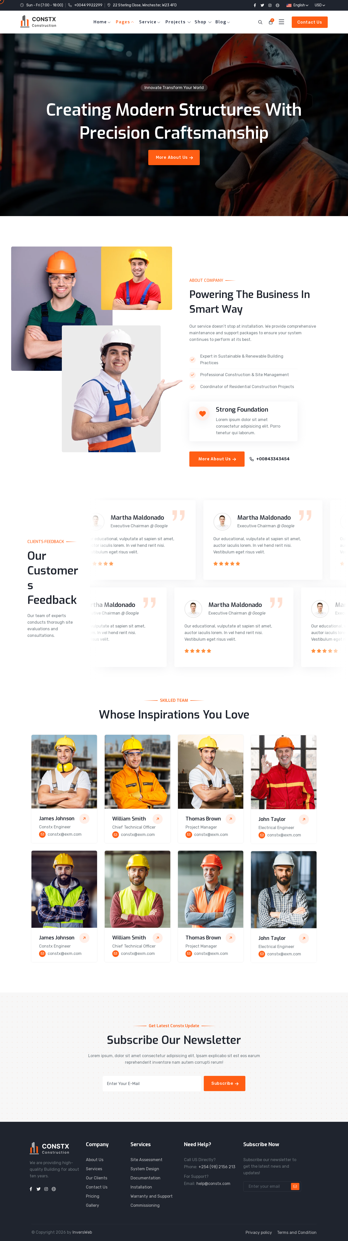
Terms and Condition (297, 1232)
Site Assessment (146, 1159)
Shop (201, 22)
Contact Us (96, 1187)
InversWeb (82, 1232)
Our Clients (96, 1178)
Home (100, 22)
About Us (94, 1159)
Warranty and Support (152, 1196)
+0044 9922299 (88, 5)
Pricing (92, 1196)
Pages (123, 22)
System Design (145, 1168)
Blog (220, 22)
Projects (176, 22)
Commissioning (145, 1205)
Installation (141, 1187)
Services (94, 1168)
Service (148, 22)
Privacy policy (259, 1232)
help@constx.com (213, 1183)
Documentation (145, 1178)
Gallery (92, 1205)
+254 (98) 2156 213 (216, 1166)
